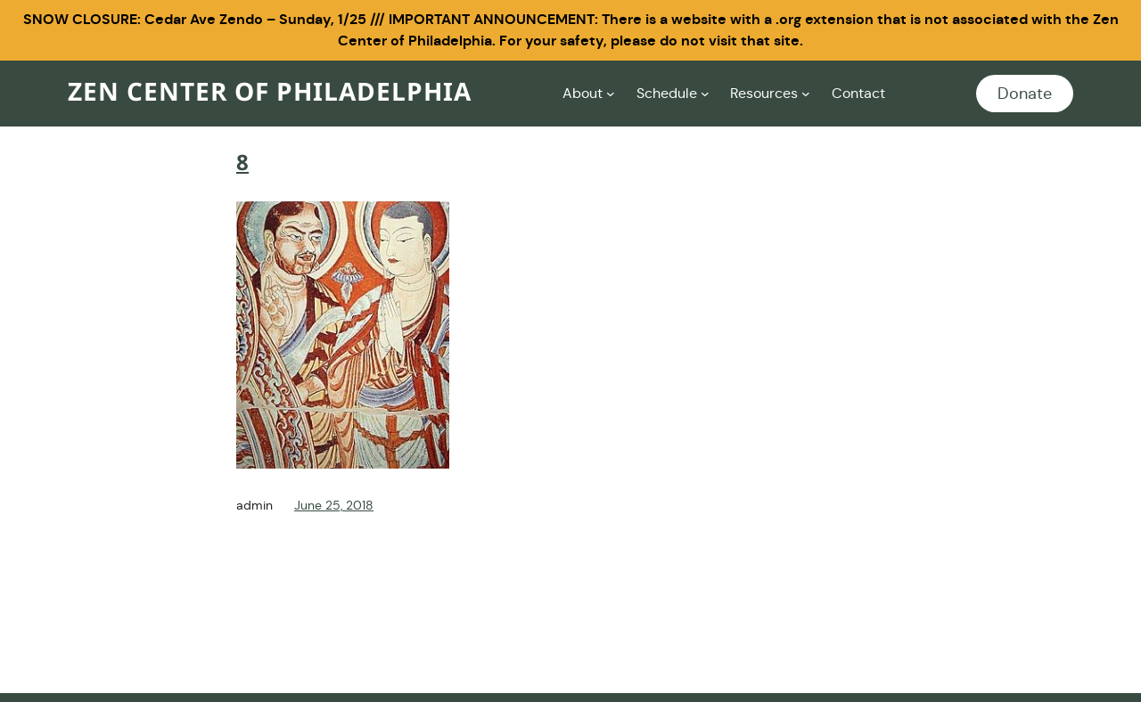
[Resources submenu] (805, 93)
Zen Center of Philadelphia (270, 93)
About (582, 93)
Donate (1024, 93)
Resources (764, 93)
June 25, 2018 (333, 505)
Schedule (666, 93)
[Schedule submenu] (705, 93)
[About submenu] (610, 93)
